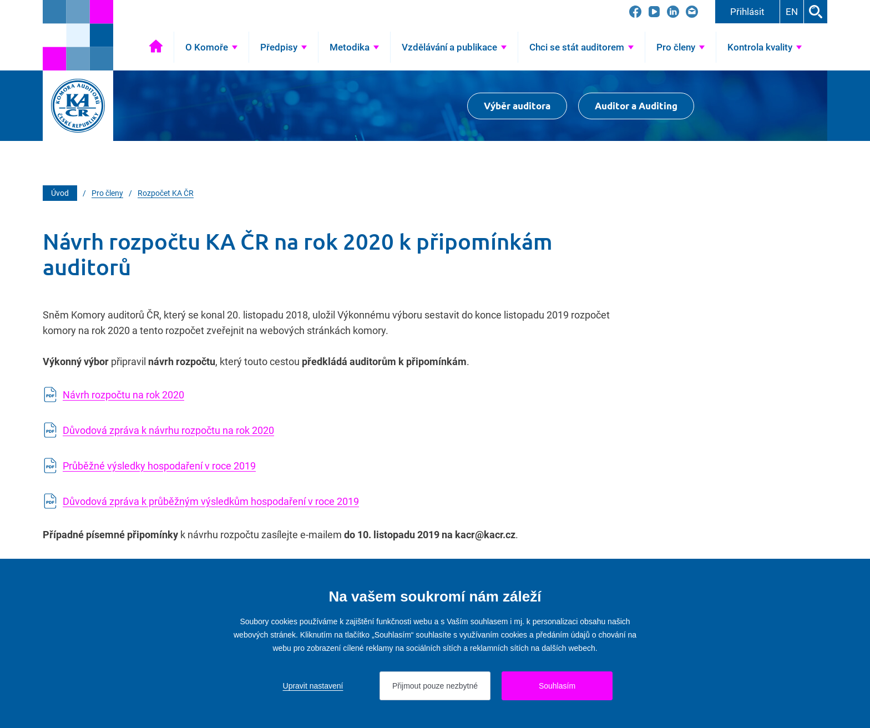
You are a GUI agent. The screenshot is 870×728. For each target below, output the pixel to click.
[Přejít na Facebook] (635, 12)
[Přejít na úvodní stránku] (78, 35)
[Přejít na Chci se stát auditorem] (581, 47)
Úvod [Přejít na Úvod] (156, 47)
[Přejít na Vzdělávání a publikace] (454, 47)
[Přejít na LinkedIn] (673, 12)
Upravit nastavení (313, 685)
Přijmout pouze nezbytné (435, 685)
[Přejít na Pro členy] (680, 47)
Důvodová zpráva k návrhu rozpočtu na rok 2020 (168, 430)
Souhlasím (557, 685)
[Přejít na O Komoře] (211, 47)
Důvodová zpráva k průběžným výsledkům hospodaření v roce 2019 (211, 501)
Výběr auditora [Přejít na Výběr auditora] (517, 106)
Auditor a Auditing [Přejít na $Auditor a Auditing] (636, 106)
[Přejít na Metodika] (354, 47)
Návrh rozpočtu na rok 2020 (123, 395)
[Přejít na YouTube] (654, 12)
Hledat (815, 11)
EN (792, 11)
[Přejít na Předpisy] (283, 47)
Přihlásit (747, 11)
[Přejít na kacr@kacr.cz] (692, 12)
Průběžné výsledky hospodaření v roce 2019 (159, 466)
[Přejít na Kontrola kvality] (764, 47)
